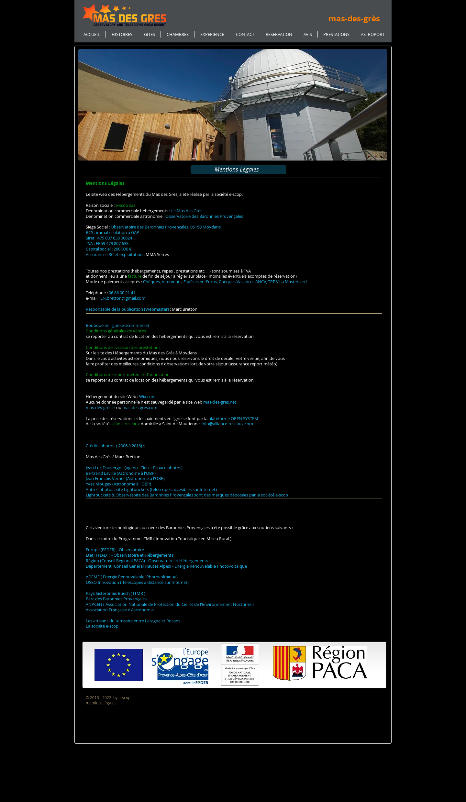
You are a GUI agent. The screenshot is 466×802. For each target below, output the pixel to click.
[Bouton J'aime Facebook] (322, 54)
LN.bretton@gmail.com (122, 298)
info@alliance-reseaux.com (227, 424)
